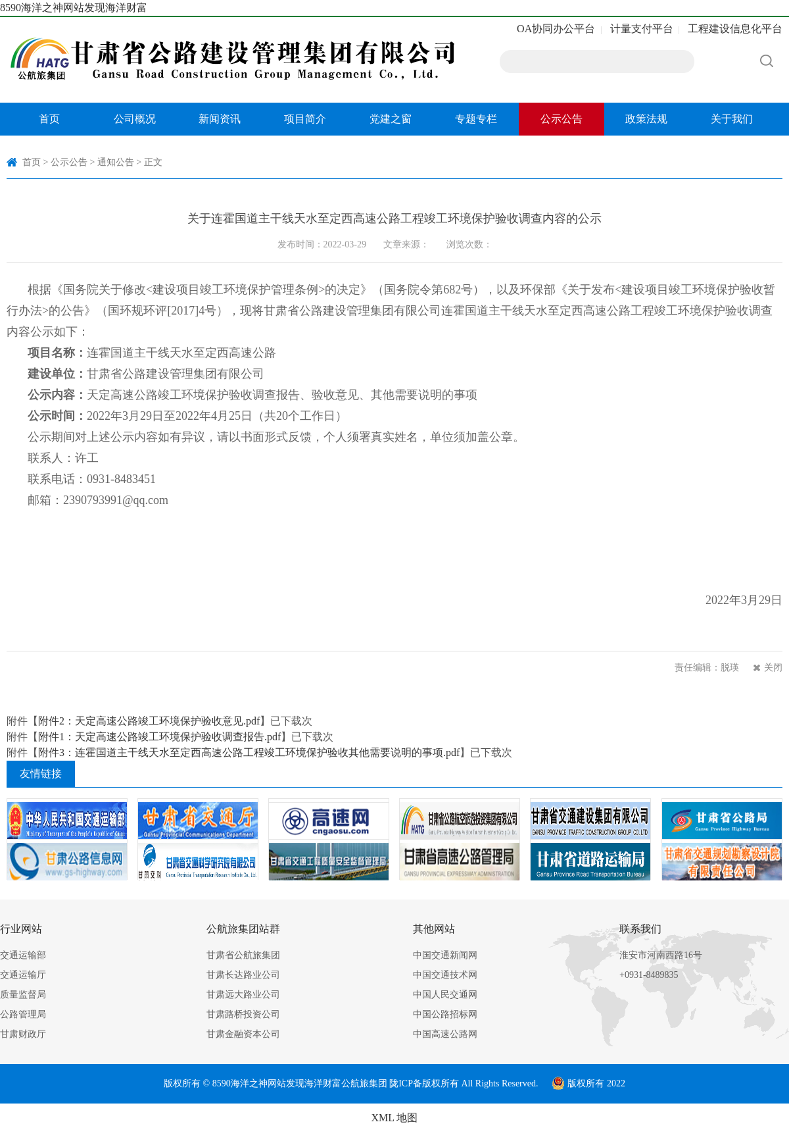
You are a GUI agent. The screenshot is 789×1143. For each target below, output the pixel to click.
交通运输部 (23, 955)
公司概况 (135, 118)
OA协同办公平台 (556, 28)
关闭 (773, 668)
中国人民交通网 (445, 995)
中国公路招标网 (445, 1014)
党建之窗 (391, 118)
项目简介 (305, 118)
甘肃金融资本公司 (243, 1034)
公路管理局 (23, 1014)
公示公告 (561, 118)
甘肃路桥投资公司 (243, 1014)
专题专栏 (476, 118)
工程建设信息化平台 (735, 28)
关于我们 (732, 118)
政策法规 (646, 118)
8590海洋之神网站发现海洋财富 (73, 7)
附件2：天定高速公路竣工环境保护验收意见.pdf (149, 720)
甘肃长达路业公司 (243, 975)
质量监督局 (23, 995)
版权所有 (440, 1083)
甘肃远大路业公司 (243, 995)
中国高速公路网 (445, 1034)
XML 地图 (394, 1117)
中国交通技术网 (445, 975)
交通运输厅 (23, 975)
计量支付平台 (641, 28)
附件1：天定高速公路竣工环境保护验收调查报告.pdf (159, 736)
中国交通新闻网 (445, 955)
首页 (49, 118)
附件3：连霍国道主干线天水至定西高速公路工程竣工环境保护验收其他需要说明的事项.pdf (249, 752)
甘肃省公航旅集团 (243, 955)
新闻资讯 (220, 118)
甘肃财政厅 (23, 1034)
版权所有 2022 (588, 1083)
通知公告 (115, 162)
